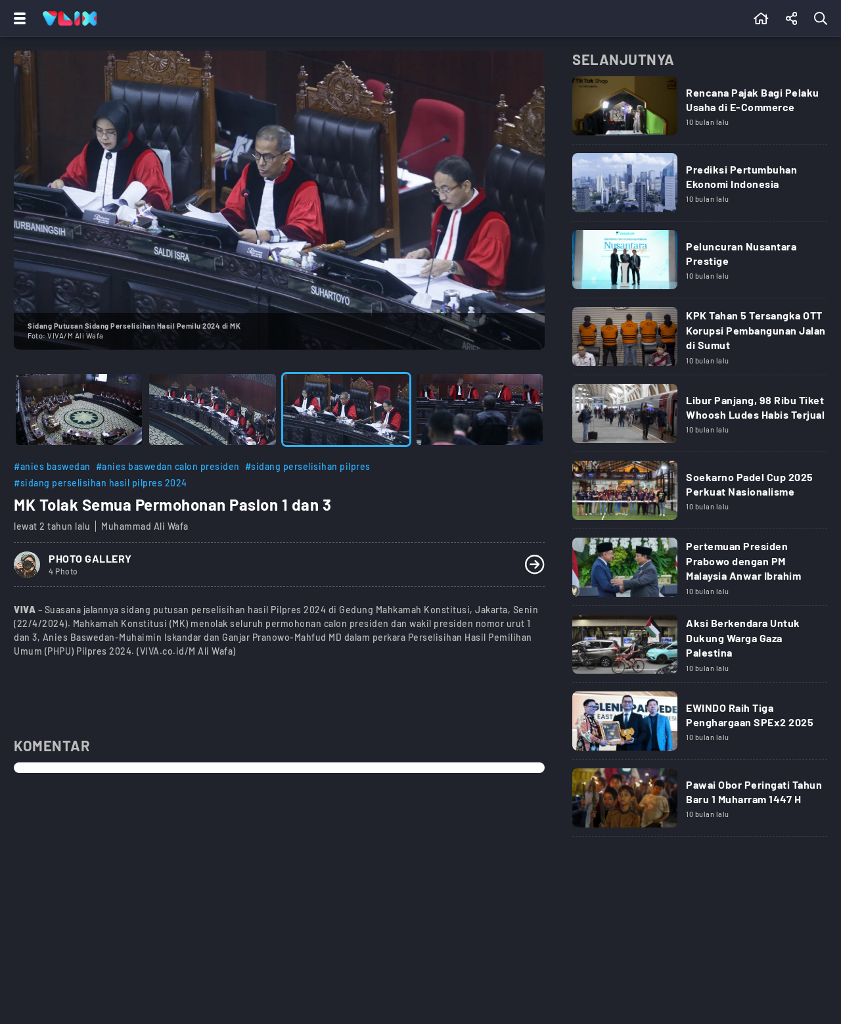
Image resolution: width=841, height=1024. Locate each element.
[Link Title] (699, 110)
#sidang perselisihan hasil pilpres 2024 (100, 482)
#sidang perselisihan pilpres (308, 466)
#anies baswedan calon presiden (168, 466)
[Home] (69, 18)
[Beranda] (761, 18)
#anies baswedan (52, 466)
